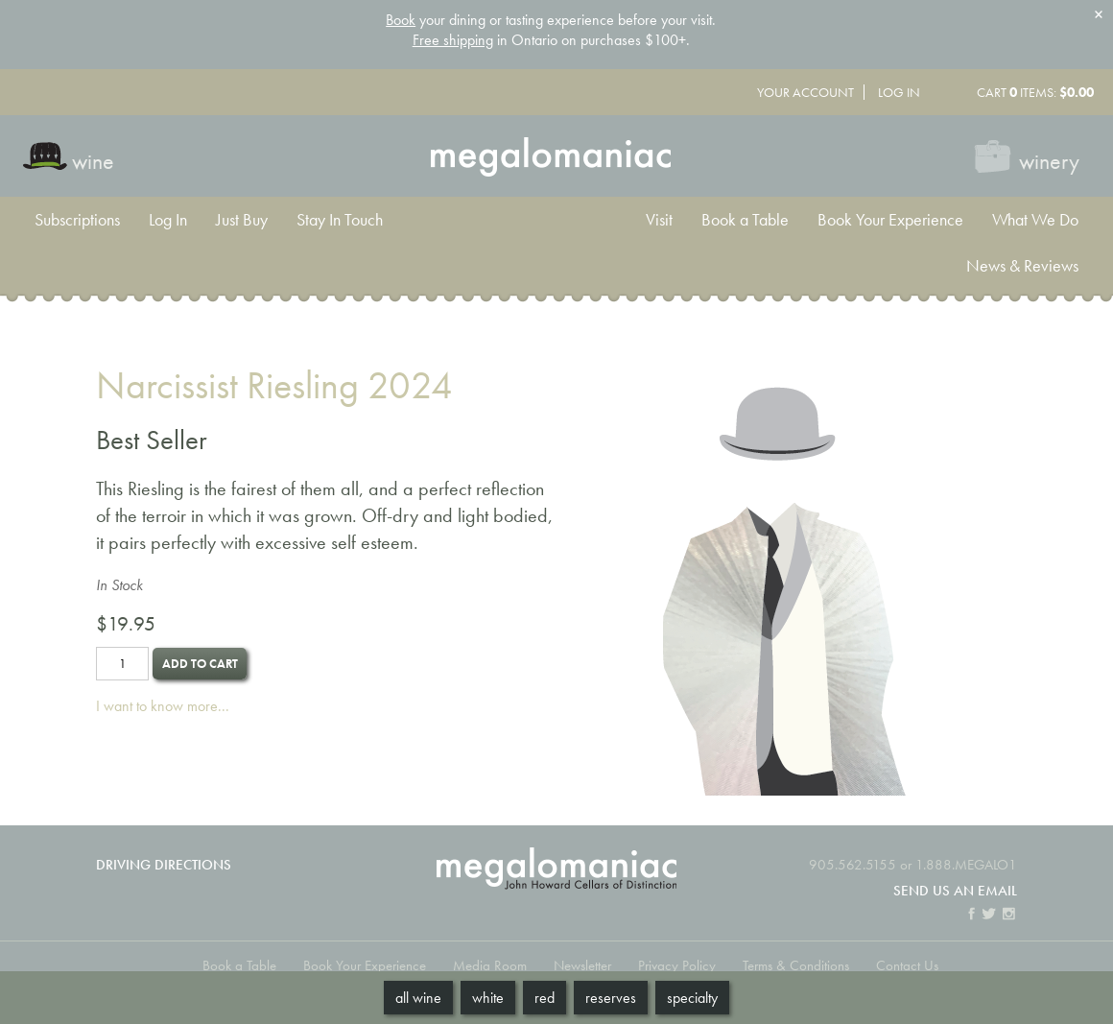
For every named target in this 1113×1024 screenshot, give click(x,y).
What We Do (1035, 219)
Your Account (805, 92)
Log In (899, 92)
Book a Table (745, 219)
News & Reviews (1022, 265)
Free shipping (453, 40)
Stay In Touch (339, 219)
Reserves (610, 998)
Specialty (692, 998)
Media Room (490, 965)
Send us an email (955, 890)
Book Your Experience (890, 219)
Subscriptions (77, 219)
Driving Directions (163, 864)
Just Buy (242, 219)
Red (544, 998)
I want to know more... (162, 706)
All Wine (418, 998)
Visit (659, 219)
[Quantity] (122, 663)
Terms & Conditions (796, 965)
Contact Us (907, 965)
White (488, 998)
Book (400, 20)
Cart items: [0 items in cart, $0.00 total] (1035, 92)
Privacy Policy (677, 965)
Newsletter (582, 965)
